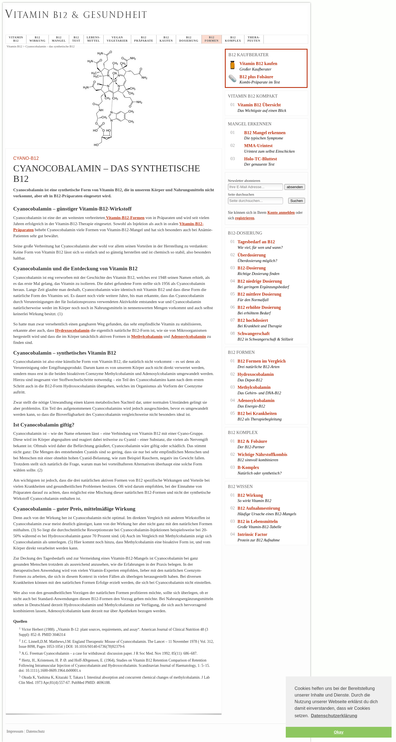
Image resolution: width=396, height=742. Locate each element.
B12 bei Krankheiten (257, 413)
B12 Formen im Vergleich (262, 361)
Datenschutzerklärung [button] (334, 715)
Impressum (15, 731)
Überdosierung (252, 255)
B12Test (76, 39)
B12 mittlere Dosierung (259, 294)
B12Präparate (143, 39)
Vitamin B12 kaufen (258, 63)
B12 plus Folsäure (256, 76)
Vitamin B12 (16, 39)
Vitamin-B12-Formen (124, 217)
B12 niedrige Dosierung (260, 281)
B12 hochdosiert (253, 320)
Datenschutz (35, 731)
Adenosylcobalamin (188, 336)
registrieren (244, 218)
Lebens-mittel (94, 39)
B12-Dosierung (252, 268)
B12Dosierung (188, 39)
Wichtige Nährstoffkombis (262, 454)
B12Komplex (233, 39)
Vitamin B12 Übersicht (259, 104)
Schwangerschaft (254, 333)
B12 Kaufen (166, 39)
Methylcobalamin (147, 336)
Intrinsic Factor (252, 534)
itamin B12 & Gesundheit (76, 15)
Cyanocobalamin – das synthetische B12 (141, 21)
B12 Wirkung (250, 495)
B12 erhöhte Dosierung (259, 307)
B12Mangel (59, 39)
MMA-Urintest (258, 145)
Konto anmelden (281, 213)
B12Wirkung (37, 39)
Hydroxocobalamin (72, 330)
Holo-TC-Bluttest (260, 159)
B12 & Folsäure (252, 441)
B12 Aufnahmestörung (259, 508)
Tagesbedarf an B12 (256, 241)
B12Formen (212, 39)
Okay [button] (338, 732)
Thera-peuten (253, 39)
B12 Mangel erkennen (264, 132)
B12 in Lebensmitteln (258, 521)
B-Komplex (248, 467)
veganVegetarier (117, 39)
